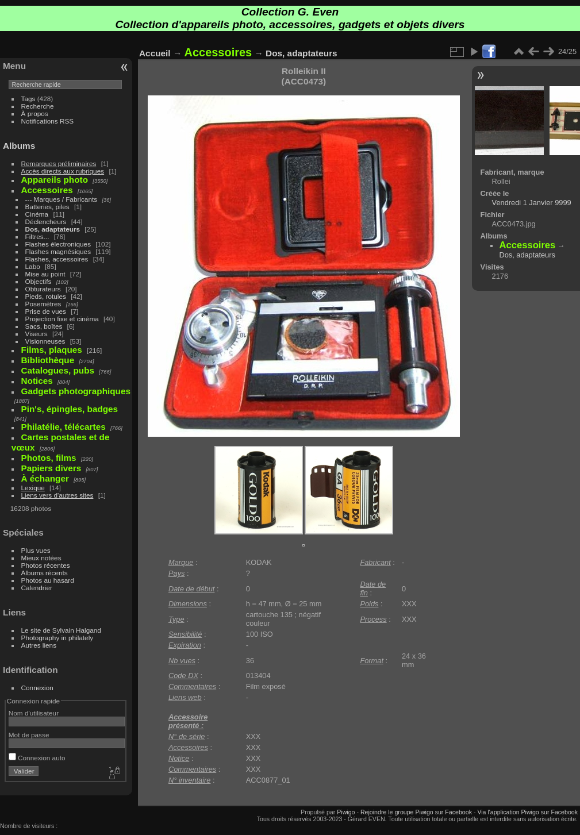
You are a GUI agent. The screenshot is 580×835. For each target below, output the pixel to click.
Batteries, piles (47, 206)
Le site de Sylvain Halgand (61, 630)
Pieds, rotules (45, 296)
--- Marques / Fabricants (61, 199)
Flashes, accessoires (57, 259)
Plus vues (36, 550)
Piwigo (346, 812)
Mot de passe (29, 734)
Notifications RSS (47, 121)
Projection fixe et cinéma (62, 318)
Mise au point (45, 274)
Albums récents (44, 572)
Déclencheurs (46, 221)
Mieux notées (41, 557)
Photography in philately (57, 637)
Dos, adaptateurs (52, 229)
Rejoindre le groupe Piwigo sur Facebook (416, 812)
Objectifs (38, 281)
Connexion (37, 687)
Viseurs (36, 333)
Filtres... (37, 236)
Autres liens (38, 645)
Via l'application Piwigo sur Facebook (527, 812)
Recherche (37, 106)
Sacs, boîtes (44, 326)
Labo (32, 266)
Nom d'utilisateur (34, 713)
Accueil (155, 53)
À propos (34, 113)
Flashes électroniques (58, 244)
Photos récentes (45, 565)
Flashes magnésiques (58, 251)
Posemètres (43, 303)
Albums (19, 146)
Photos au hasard (47, 580)
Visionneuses (45, 341)
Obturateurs (43, 289)
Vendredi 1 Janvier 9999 (531, 202)
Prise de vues (45, 311)
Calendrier (36, 587)
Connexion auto (37, 757)
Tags (28, 98)
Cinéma (37, 214)
